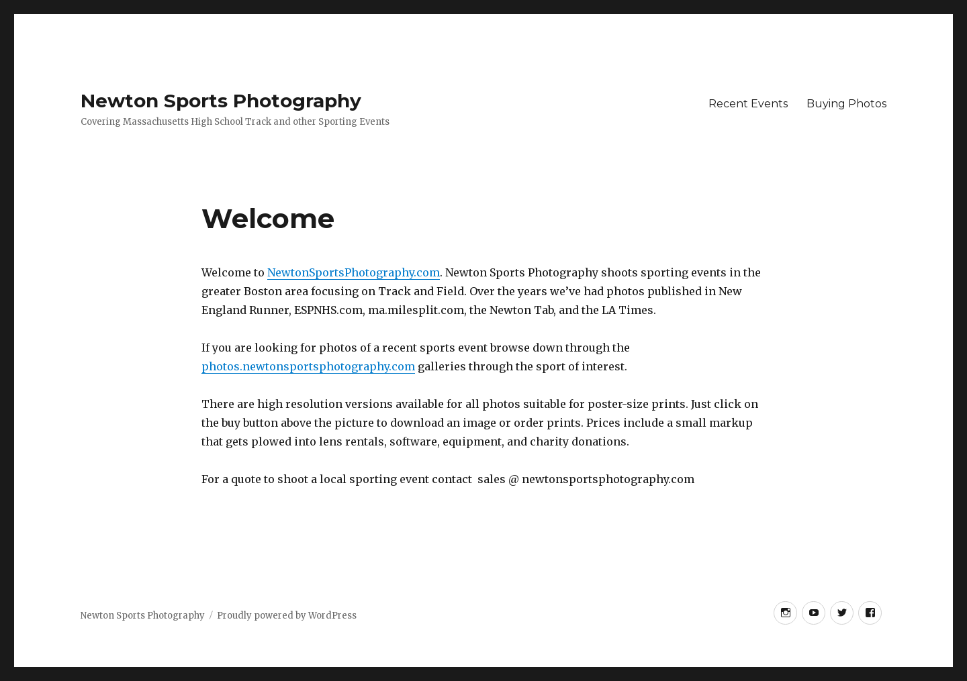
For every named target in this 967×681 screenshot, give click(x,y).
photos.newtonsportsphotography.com (308, 366)
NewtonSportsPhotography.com (353, 272)
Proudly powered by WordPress (287, 615)
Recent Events (748, 103)
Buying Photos (846, 103)
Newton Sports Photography (221, 100)
